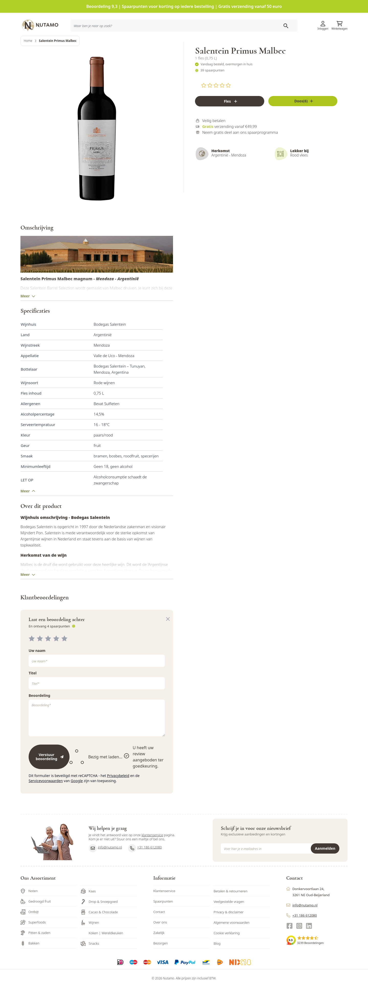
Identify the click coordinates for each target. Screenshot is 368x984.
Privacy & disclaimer (229, 923)
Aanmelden (325, 859)
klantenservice (152, 846)
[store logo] (43, 22)
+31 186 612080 (145, 860)
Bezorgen (160, 954)
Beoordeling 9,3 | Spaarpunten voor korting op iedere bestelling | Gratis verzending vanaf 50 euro (184, 6)
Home (28, 57)
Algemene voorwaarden (232, 934)
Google (77, 792)
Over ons (160, 933)
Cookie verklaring (227, 944)
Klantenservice (284, 21)
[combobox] (100, 42)
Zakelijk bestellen (314, 41)
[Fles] (229, 117)
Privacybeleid (118, 787)
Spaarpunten (163, 912)
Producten (222, 41)
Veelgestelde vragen (229, 913)
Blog (217, 955)
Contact (159, 923)
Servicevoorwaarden (46, 792)
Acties (239, 41)
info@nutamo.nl (105, 860)
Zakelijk (159, 944)
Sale (340, 41)
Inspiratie (255, 41)
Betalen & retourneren (230, 902)
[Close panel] (168, 630)
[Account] (323, 20)
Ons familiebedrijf (282, 41)
